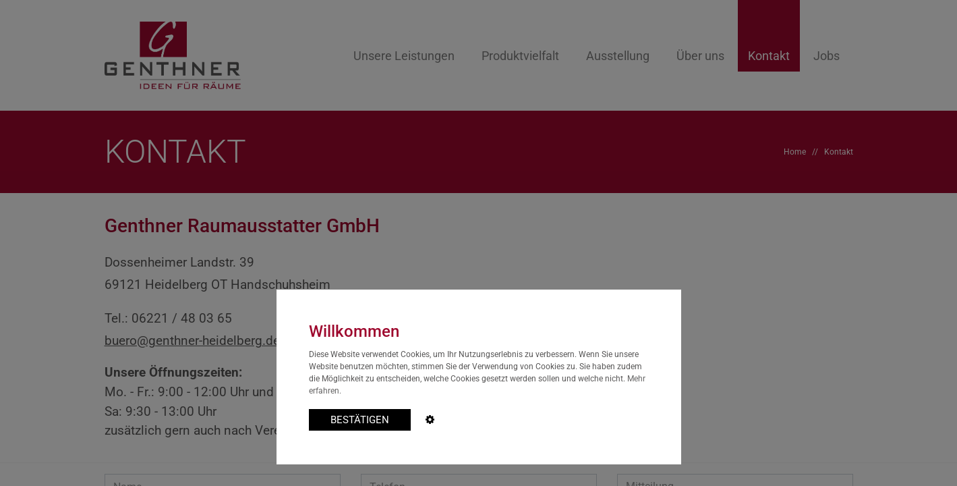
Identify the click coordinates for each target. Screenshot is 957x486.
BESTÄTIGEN (359, 420)
